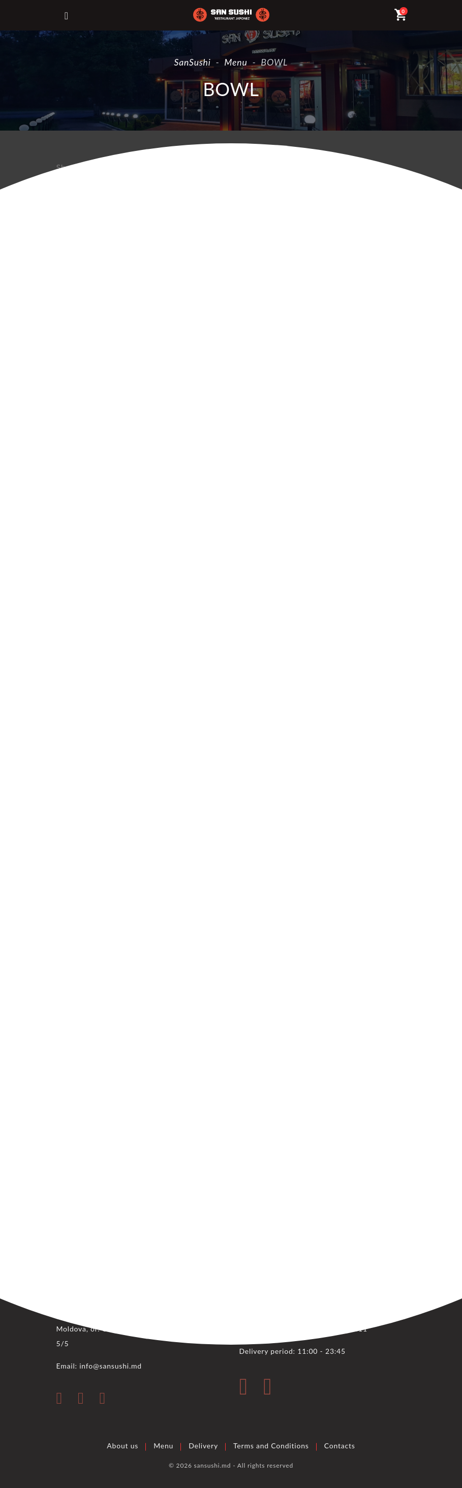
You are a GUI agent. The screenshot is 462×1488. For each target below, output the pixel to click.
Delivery (203, 1445)
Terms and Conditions (271, 1445)
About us (122, 1445)
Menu (163, 1445)
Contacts (339, 1445)
